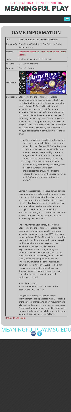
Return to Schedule (15, 317)
